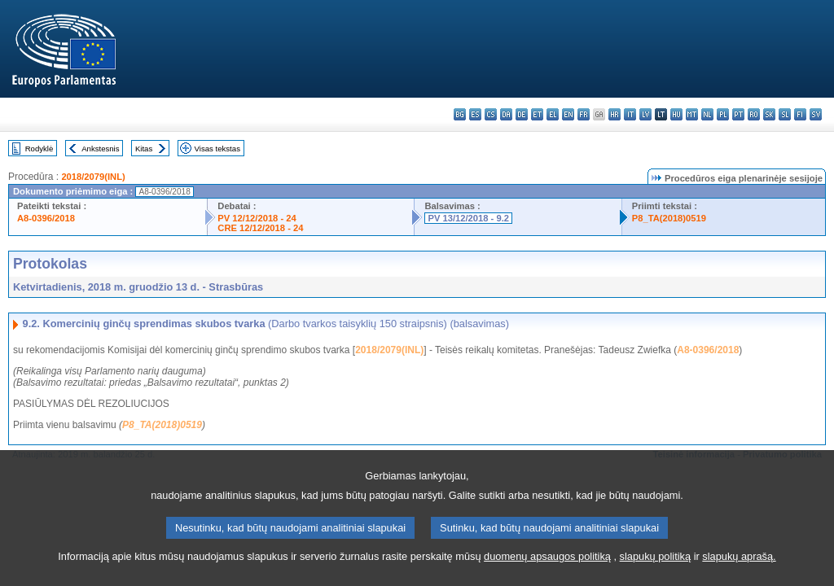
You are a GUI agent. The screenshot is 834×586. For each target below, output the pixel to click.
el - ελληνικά (552, 114)
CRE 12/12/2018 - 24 (260, 228)
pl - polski (723, 114)
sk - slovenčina (769, 114)
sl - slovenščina (785, 114)
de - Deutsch (522, 114)
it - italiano (630, 114)
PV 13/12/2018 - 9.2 (468, 218)
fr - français (583, 114)
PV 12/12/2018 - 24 (256, 218)
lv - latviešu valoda (645, 114)
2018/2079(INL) (93, 176)
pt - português (738, 114)
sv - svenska (816, 114)
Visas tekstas (217, 148)
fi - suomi (800, 114)
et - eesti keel (537, 114)
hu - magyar (676, 114)
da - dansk (506, 114)
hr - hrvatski (614, 114)
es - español (475, 114)
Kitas (143, 148)
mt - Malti (692, 114)
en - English (568, 114)
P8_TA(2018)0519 (669, 218)
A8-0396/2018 (46, 218)
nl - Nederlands (707, 114)
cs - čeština (491, 114)
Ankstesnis (100, 148)
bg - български (460, 114)
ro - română (754, 114)
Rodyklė (39, 148)
